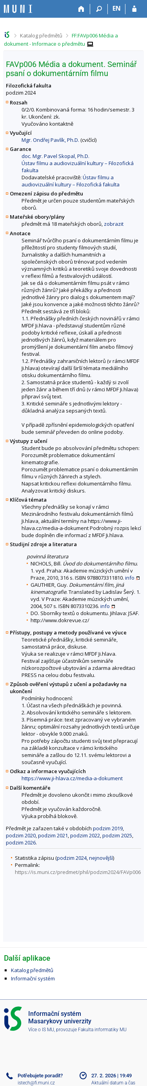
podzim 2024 (72, 857)
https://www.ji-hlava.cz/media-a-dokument (72, 778)
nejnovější (101, 857)
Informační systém (33, 978)
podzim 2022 (85, 835)
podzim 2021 (53, 835)
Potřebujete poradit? (40, 1076)
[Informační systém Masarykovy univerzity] (18, 9)
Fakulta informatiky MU (102, 1029)
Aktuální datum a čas (113, 1083)
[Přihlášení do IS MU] (134, 9)
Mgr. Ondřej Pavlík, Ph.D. (50, 139)
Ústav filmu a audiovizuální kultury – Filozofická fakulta (71, 181)
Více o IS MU (41, 1029)
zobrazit (113, 223)
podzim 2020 (21, 835)
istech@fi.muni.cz (36, 1083)
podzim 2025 (117, 835)
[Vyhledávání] (99, 9)
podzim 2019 (108, 828)
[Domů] (81, 9)
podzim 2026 (21, 842)
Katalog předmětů (41, 35)
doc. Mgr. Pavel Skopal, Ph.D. (55, 156)
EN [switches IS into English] (117, 8)
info (129, 577)
